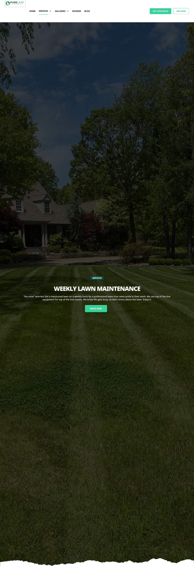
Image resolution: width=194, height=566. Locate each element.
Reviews (76, 11)
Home (32, 11)
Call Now (181, 11)
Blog (87, 11)
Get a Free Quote (160, 11)
